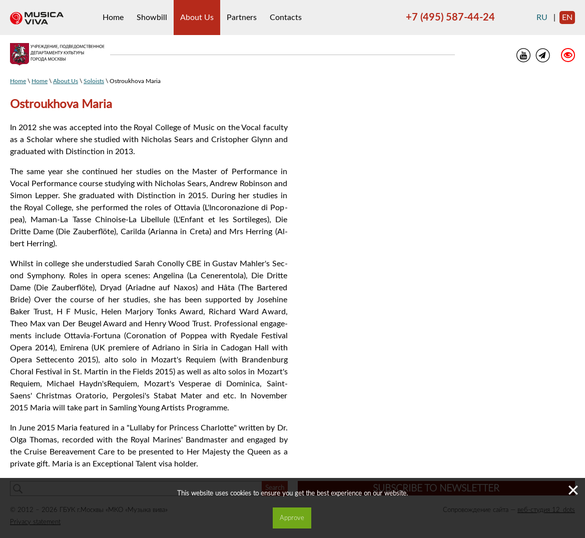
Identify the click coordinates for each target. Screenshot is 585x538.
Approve (292, 518)
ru (541, 18)
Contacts (286, 18)
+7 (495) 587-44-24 (450, 18)
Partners (242, 18)
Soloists (94, 81)
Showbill (152, 18)
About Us (197, 18)
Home (113, 18)
